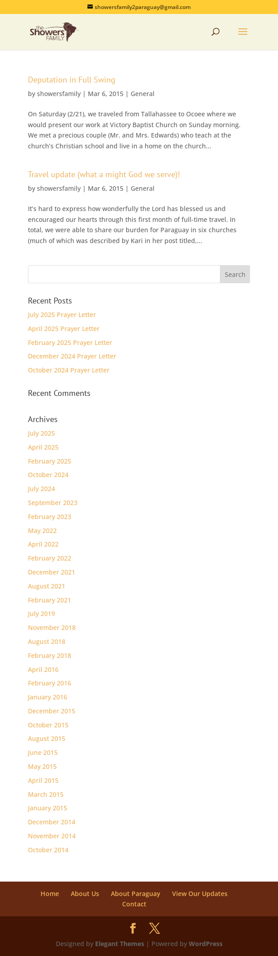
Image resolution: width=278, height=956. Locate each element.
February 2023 (49, 516)
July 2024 (41, 488)
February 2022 (49, 558)
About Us (85, 893)
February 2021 (49, 600)
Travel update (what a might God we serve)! (104, 174)
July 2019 (41, 613)
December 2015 (51, 711)
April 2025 (43, 447)
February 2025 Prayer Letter (70, 342)
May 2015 (42, 766)
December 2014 (51, 822)
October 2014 (48, 850)
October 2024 (48, 474)
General (143, 93)
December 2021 (51, 572)
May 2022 (42, 530)
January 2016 (47, 697)
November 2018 (52, 627)
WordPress (206, 943)
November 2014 (52, 836)
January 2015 (47, 808)
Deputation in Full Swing (71, 79)
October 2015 (48, 725)
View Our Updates (200, 893)
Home (50, 893)
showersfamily (59, 93)
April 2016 (43, 669)
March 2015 (46, 794)
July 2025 (41, 433)
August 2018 (46, 641)
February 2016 (49, 683)
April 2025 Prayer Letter (64, 328)
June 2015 (43, 752)
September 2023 (52, 502)
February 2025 (49, 461)
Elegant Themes (119, 943)
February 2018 (49, 655)
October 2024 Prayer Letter (68, 370)
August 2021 (46, 586)
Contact (134, 904)
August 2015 (46, 738)
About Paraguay (135, 893)
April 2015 (43, 780)
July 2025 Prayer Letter (62, 314)
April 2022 (43, 544)
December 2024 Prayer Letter (72, 356)
